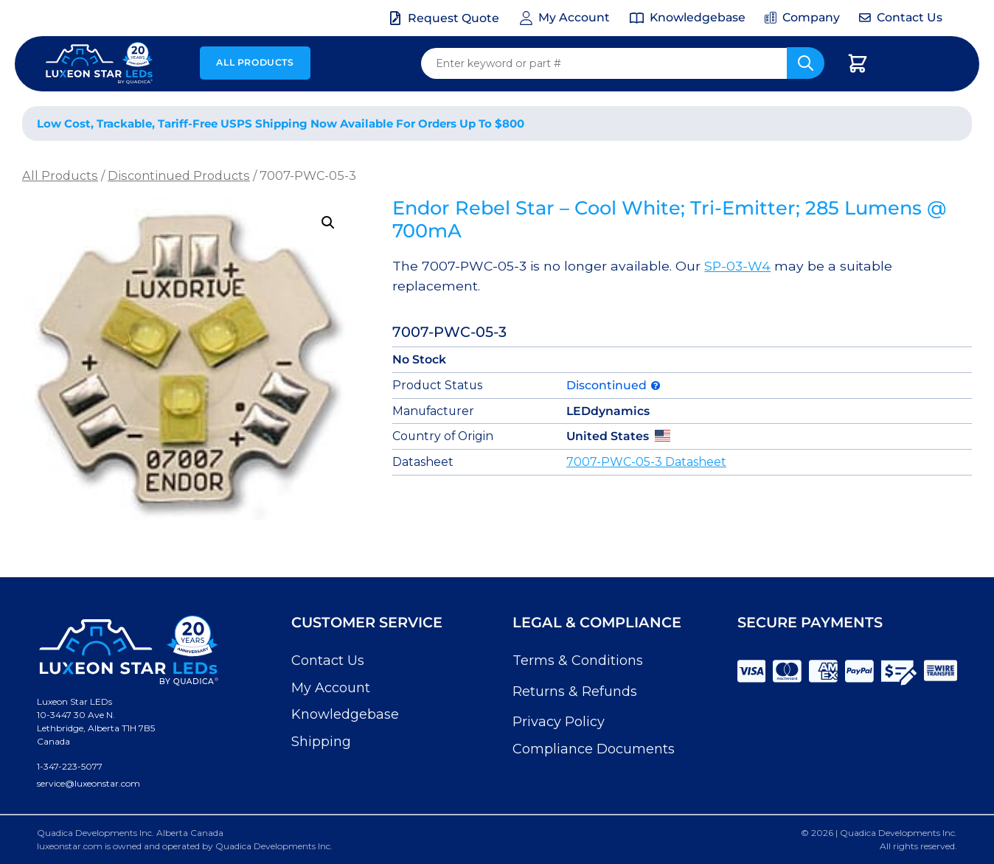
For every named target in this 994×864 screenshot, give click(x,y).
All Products (254, 62)
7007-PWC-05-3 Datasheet (646, 462)
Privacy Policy (558, 722)
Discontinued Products (179, 175)
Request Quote (453, 18)
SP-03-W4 (737, 266)
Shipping (321, 742)
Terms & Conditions (577, 660)
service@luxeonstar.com (88, 783)
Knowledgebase (345, 714)
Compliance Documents (593, 749)
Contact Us (327, 660)
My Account (330, 688)
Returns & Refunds (574, 691)
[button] (328, 222)
